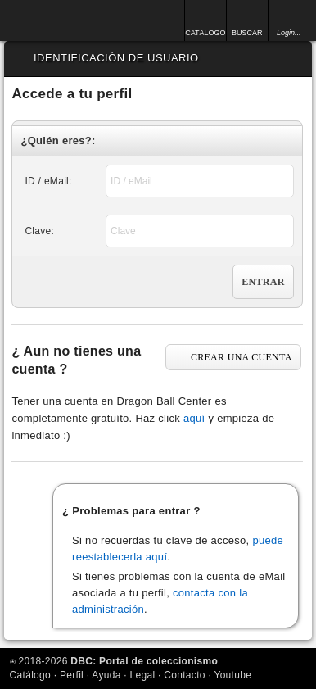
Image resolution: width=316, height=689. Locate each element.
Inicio (56, 20)
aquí (194, 418)
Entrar (263, 282)
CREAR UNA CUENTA (241, 357)
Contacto (184, 675)
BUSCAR (247, 33)
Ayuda (106, 675)
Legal (143, 675)
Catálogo (30, 675)
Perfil (72, 675)
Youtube (232, 675)
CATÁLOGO (205, 33)
